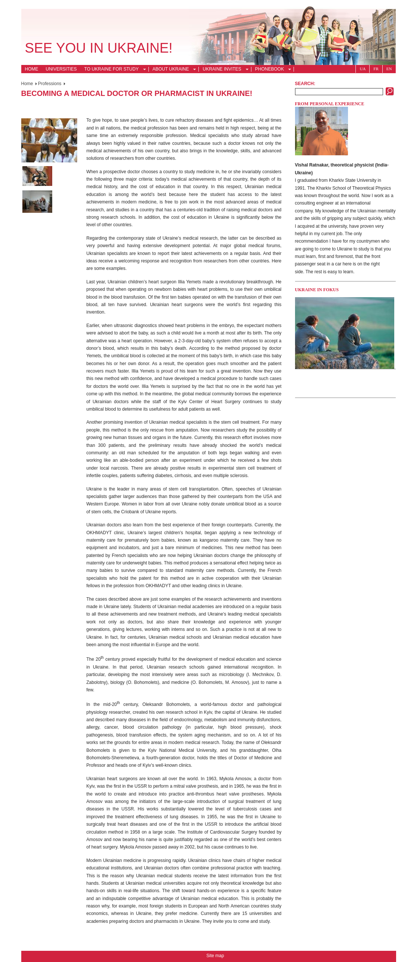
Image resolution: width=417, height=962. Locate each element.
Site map (215, 955)
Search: (305, 83)
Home (31, 69)
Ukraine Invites (223, 69)
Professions (50, 83)
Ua (363, 68)
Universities (61, 69)
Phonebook (271, 69)
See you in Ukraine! (99, 48)
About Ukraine (172, 69)
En (389, 68)
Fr (375, 68)
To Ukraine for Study (113, 69)
